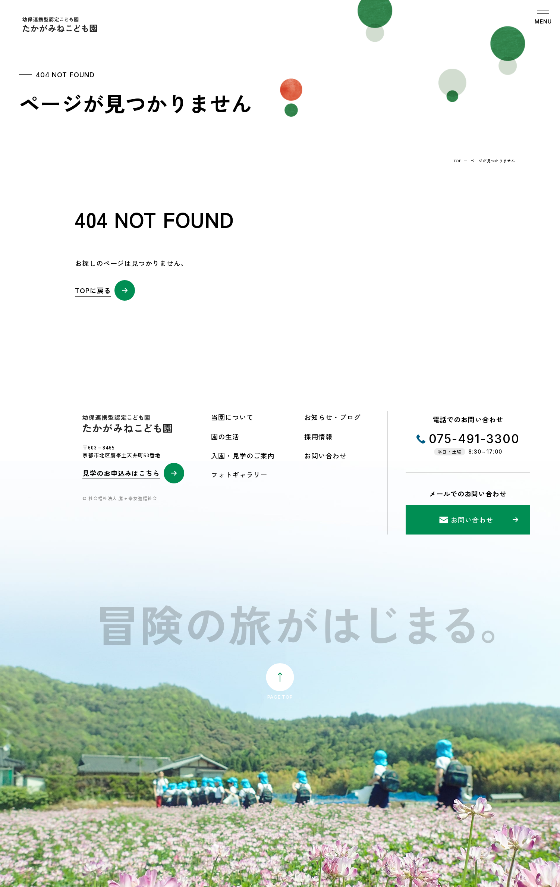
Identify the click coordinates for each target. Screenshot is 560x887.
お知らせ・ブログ (332, 417)
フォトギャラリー (239, 474)
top (458, 160)
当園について (232, 417)
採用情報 (318, 436)
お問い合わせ (325, 455)
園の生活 (225, 436)
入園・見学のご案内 (242, 455)
